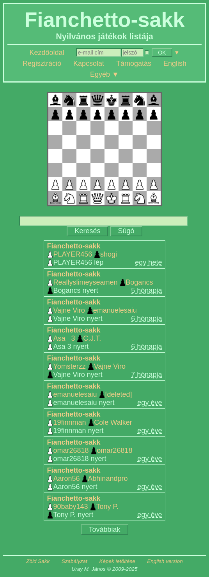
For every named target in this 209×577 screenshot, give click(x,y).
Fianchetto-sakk (74, 246)
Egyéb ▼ (104, 74)
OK (162, 52)
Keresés (87, 231)
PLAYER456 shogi (82, 254)
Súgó (126, 231)
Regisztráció (42, 63)
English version (165, 561)
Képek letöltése (117, 561)
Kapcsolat (88, 63)
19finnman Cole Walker (89, 422)
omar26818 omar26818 (90, 450)
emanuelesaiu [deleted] (89, 394)
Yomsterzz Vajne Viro (86, 366)
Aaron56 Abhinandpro (87, 478)
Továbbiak (104, 529)
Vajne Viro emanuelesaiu (92, 310)
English (174, 63)
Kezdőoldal (46, 52)
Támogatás (133, 63)
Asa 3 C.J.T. (74, 338)
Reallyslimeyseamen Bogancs (100, 282)
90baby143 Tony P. (83, 506)
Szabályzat (74, 561)
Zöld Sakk (38, 561)
